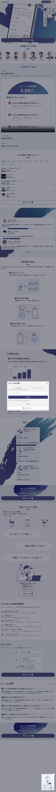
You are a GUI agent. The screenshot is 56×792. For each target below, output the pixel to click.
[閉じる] (54, 774)
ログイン (28, 397)
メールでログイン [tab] (18, 388)
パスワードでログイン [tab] (38, 388)
